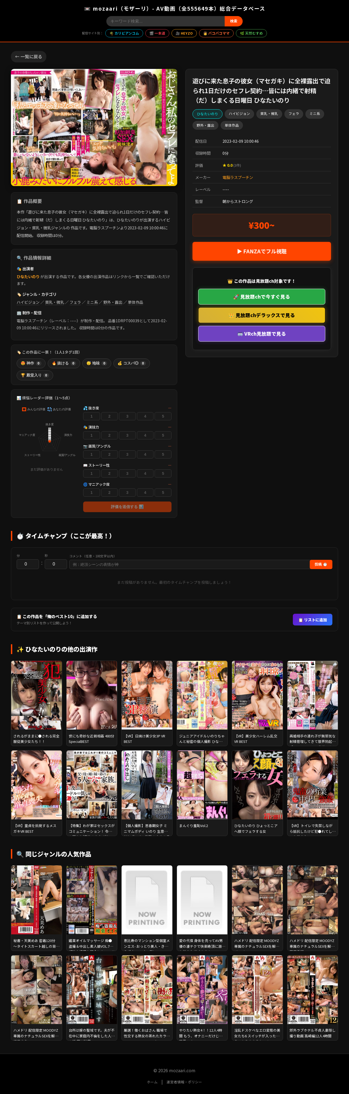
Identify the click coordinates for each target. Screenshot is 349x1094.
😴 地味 (96, 363)
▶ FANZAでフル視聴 (262, 251)
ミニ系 (92, 302)
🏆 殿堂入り (35, 375)
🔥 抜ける (64, 363)
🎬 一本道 (157, 33)
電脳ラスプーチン (237, 177)
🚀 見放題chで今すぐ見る (261, 296)
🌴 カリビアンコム (124, 33)
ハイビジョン (28, 302)
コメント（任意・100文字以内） (93, 556)
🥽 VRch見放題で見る (261, 333)
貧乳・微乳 (54, 302)
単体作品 (135, 302)
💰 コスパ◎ (132, 363)
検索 (233, 21)
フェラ (75, 302)
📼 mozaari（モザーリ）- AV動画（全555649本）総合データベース (174, 8)
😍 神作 (31, 363)
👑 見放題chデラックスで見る (261, 315)
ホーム (152, 1081)
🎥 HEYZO (184, 33)
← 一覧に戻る (28, 56)
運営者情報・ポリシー (184, 1081)
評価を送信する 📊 (127, 507)
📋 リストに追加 (312, 619)
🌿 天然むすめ (251, 33)
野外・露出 (112, 302)
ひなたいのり (28, 276)
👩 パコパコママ (216, 33)
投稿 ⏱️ (321, 564)
